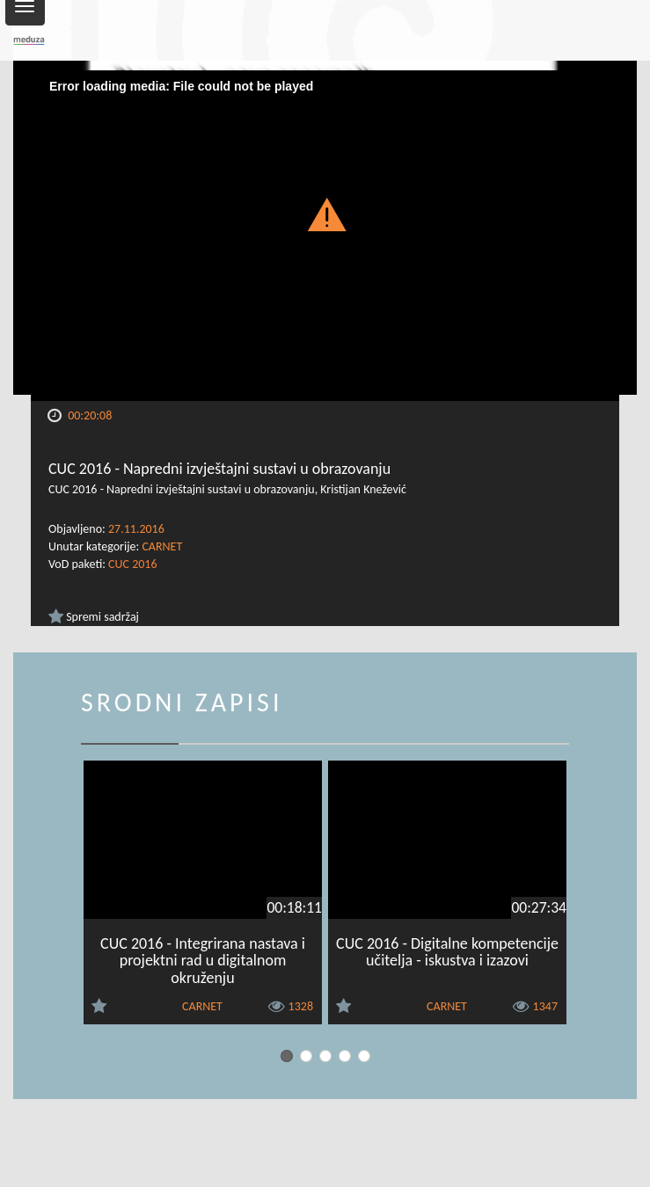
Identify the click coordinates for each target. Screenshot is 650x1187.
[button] (325, 213)
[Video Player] (325, 235)
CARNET (162, 546)
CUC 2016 (132, 564)
